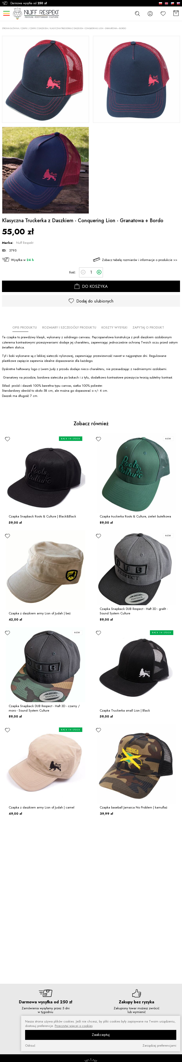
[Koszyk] (176, 13)
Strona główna (10, 28)
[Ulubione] (163, 13)
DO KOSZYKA (91, 286)
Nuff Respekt (24, 242)
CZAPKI (24, 28)
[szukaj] (137, 13)
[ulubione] (7, 438)
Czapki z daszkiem (39, 28)
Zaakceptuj (101, 1034)
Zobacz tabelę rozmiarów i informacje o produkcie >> (139, 259)
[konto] (150, 13)
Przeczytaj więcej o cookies (73, 1026)
